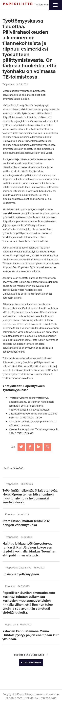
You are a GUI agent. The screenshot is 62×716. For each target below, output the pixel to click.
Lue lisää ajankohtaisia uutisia (31, 654)
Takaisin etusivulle (31, 662)
